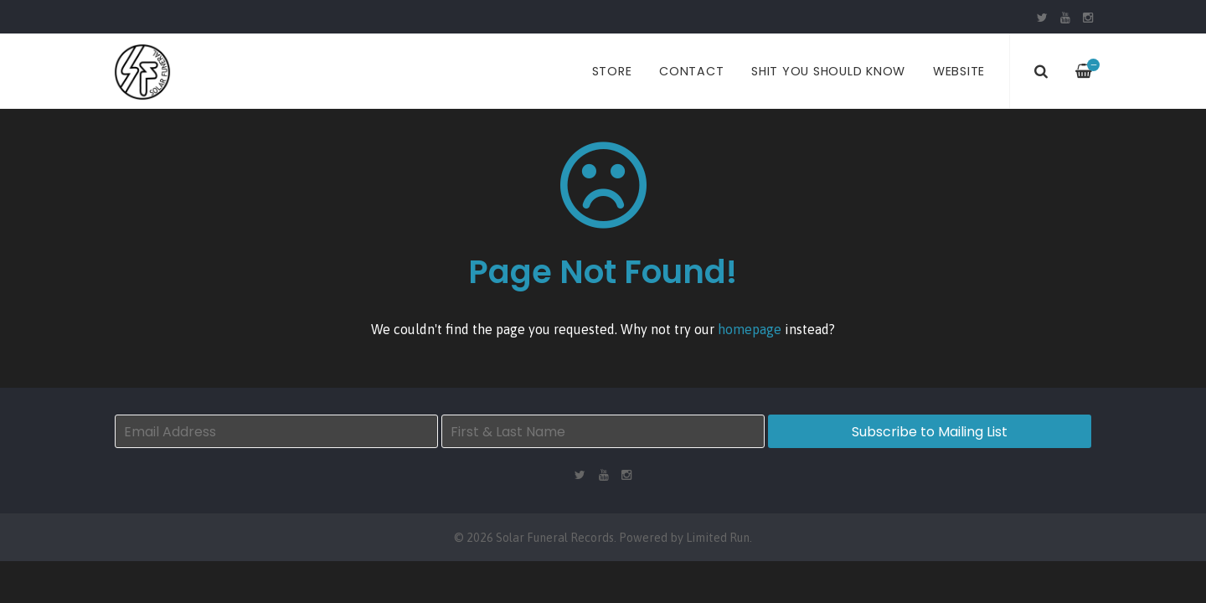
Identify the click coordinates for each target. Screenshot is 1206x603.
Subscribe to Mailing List (930, 431)
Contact (691, 71)
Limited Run (718, 537)
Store (612, 71)
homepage (749, 329)
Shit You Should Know (828, 71)
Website (959, 71)
